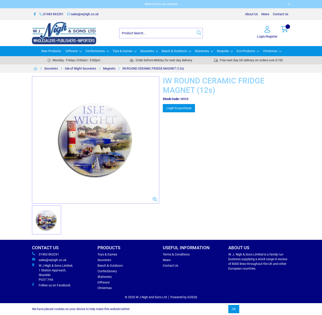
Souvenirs (147, 51)
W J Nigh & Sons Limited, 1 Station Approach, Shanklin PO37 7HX (52, 272)
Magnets (109, 68)
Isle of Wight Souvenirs (80, 68)
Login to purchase (178, 108)
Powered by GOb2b (183, 297)
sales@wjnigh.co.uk (83, 14)
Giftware (72, 51)
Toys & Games (122, 51)
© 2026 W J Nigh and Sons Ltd (146, 297)
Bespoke (223, 51)
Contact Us (280, 14)
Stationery (202, 51)
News (265, 14)
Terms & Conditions (176, 254)
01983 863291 (51, 14)
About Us (251, 14)
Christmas (270, 51)
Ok (234, 309)
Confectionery (95, 51)
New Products (51, 51)
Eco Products (246, 51)
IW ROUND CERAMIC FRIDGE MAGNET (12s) (153, 68)
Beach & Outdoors (174, 51)
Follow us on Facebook (51, 285)
